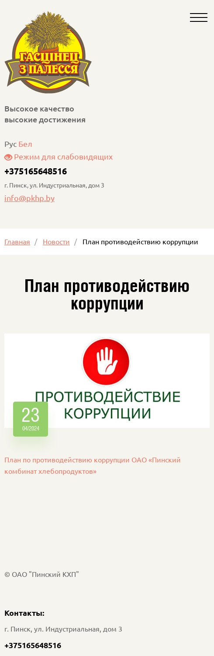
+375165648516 (35, 171)
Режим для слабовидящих (58, 156)
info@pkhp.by (29, 197)
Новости (56, 241)
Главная (17, 241)
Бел (25, 143)
